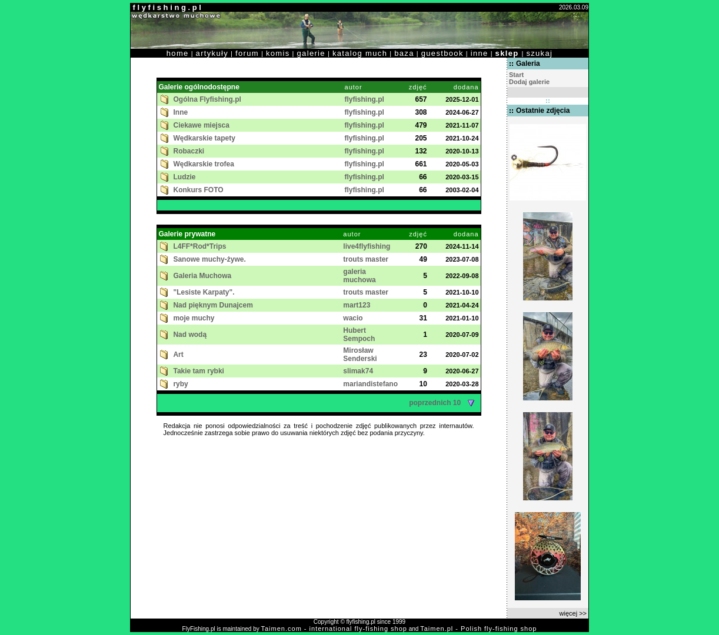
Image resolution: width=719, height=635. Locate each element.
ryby (180, 384)
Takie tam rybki (198, 371)
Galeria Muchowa (202, 276)
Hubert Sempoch (359, 334)
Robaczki (189, 151)
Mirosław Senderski (360, 354)
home (178, 53)
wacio (352, 318)
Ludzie (185, 177)
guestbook (442, 53)
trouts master (365, 259)
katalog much (359, 53)
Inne (181, 112)
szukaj (539, 53)
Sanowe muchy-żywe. (209, 259)
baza (404, 53)
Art (178, 354)
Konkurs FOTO (199, 190)
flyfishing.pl (364, 99)
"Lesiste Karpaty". (203, 292)
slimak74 (358, 371)
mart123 (356, 305)
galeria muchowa (359, 276)
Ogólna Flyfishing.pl (207, 99)
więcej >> (573, 613)
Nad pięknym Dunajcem (212, 305)
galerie (311, 53)
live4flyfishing (366, 246)
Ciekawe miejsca (201, 125)
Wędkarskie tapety (204, 138)
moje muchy (193, 318)
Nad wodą (190, 334)
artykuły (212, 53)
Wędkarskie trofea (204, 164)
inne (479, 53)
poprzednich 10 (443, 403)
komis (278, 53)
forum (247, 53)
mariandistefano (370, 384)
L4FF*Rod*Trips (199, 246)
